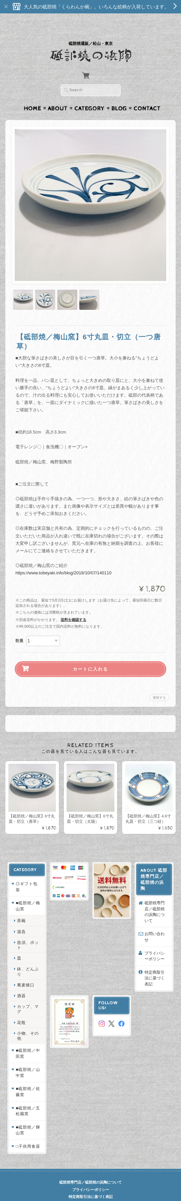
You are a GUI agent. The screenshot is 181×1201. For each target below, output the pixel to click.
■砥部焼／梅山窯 (27, 893)
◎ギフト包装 (26, 874)
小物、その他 (27, 1022)
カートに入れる (90, 656)
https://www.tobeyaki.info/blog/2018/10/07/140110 (63, 559)
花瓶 (21, 1009)
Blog (119, 95)
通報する (159, 684)
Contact (147, 95)
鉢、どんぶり (27, 958)
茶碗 (21, 908)
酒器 (21, 982)
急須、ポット (27, 931)
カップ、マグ (27, 996)
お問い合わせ (155, 924)
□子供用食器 (27, 1133)
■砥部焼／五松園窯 (27, 1098)
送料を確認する (73, 607)
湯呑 (21, 918)
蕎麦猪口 (25, 972)
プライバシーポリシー (155, 943)
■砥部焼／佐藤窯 (27, 1079)
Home (32, 95)
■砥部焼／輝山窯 (27, 1117)
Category (89, 95)
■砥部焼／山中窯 (27, 1059)
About (58, 95)
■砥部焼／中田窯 (27, 1040)
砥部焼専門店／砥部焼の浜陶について (155, 899)
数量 (19, 627)
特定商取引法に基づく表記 (155, 965)
